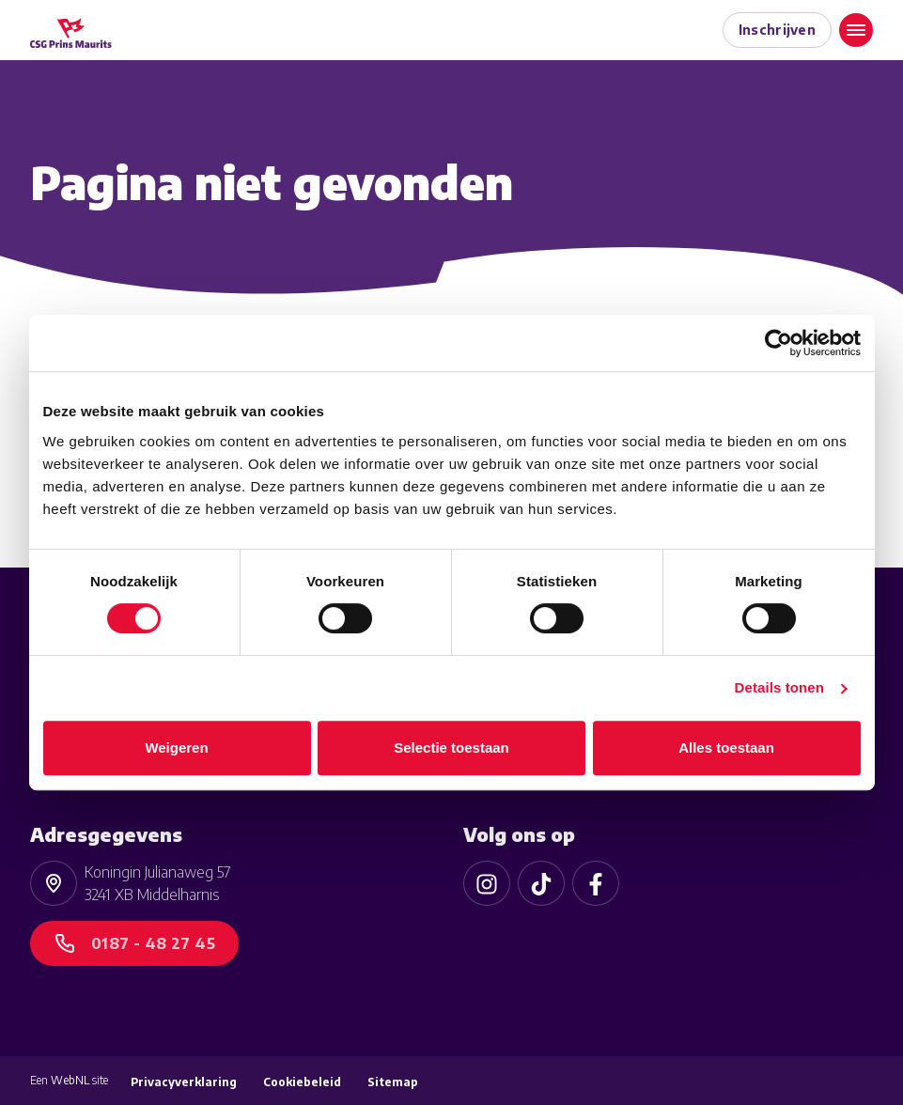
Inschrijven (778, 30)
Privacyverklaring (184, 1082)
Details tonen (779, 687)
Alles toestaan (726, 747)
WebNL (70, 1080)
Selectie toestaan (451, 747)
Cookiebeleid (302, 1082)
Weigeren (176, 747)
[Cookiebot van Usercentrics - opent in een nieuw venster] (778, 343)
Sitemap (392, 1082)
